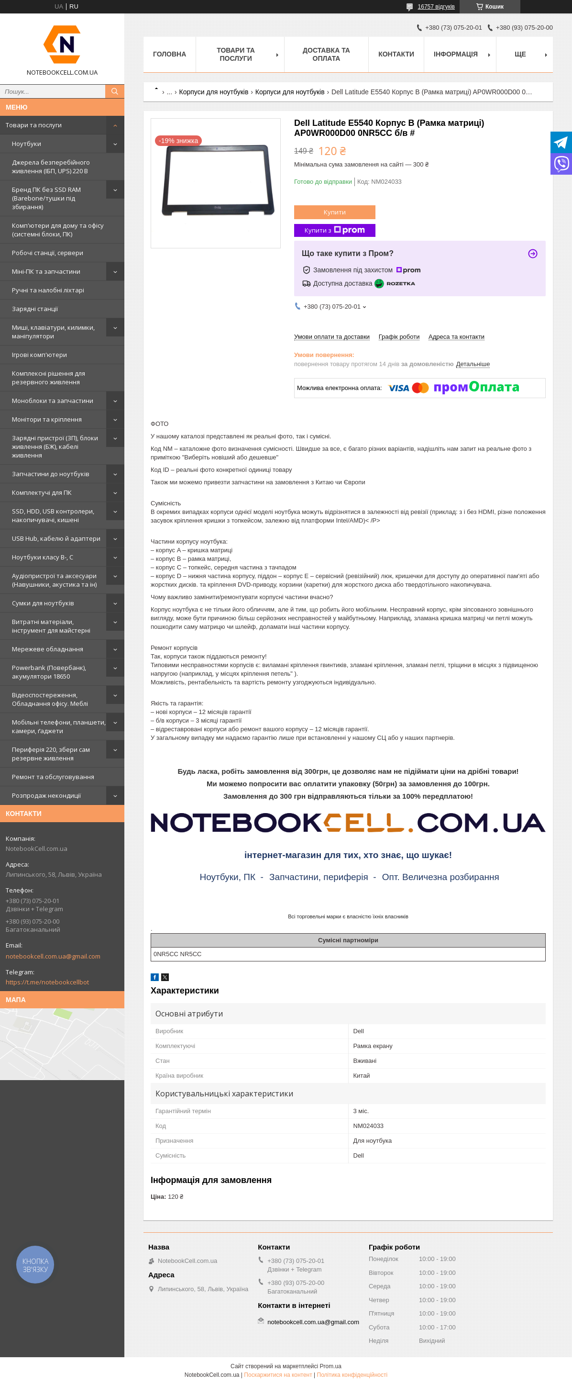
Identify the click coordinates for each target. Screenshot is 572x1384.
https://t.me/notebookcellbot (47, 982)
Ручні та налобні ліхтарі (48, 290)
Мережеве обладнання (47, 649)
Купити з (335, 230)
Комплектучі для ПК (42, 492)
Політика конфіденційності (352, 1375)
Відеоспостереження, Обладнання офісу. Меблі (50, 699)
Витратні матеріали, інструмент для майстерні (51, 626)
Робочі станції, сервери (47, 252)
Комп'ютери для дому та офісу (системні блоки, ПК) (58, 229)
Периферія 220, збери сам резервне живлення (51, 753)
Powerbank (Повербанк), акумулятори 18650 (49, 672)
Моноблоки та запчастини (52, 400)
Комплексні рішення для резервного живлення (48, 377)
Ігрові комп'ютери (39, 354)
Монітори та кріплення (47, 419)
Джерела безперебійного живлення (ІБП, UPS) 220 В (51, 166)
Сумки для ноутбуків (43, 603)
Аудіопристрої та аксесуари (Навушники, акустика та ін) (54, 580)
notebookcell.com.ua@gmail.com (53, 956)
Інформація (456, 54)
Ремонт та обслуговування (53, 776)
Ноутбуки (26, 143)
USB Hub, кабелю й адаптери (56, 538)
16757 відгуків (436, 6)
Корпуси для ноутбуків (214, 92)
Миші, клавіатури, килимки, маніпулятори (53, 331)
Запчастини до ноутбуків (50, 473)
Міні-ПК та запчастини (46, 271)
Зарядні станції (35, 308)
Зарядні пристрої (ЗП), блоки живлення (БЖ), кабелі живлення (55, 446)
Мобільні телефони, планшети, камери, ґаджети (59, 726)
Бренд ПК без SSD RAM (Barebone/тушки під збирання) (46, 198)
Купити (335, 212)
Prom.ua (330, 1366)
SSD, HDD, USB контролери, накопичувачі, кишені (53, 515)
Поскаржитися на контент (278, 1375)
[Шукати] (114, 91)
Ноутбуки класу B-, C (42, 557)
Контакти (396, 54)
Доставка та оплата (326, 54)
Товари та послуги (34, 125)
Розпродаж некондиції (46, 795)
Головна (169, 54)
